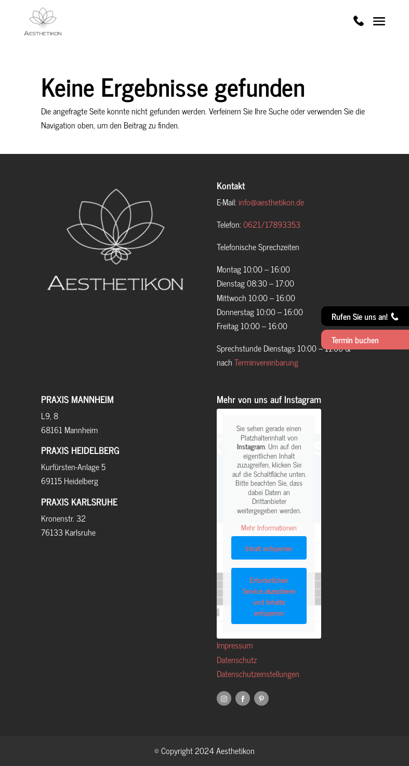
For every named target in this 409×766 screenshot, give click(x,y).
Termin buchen (355, 339)
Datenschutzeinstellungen (258, 673)
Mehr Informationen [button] (269, 527)
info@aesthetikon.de (271, 202)
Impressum (235, 645)
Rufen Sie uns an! (365, 316)
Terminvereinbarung (266, 362)
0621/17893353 (271, 224)
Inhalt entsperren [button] (269, 547)
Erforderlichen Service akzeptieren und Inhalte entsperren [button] (269, 595)
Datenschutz (237, 659)
